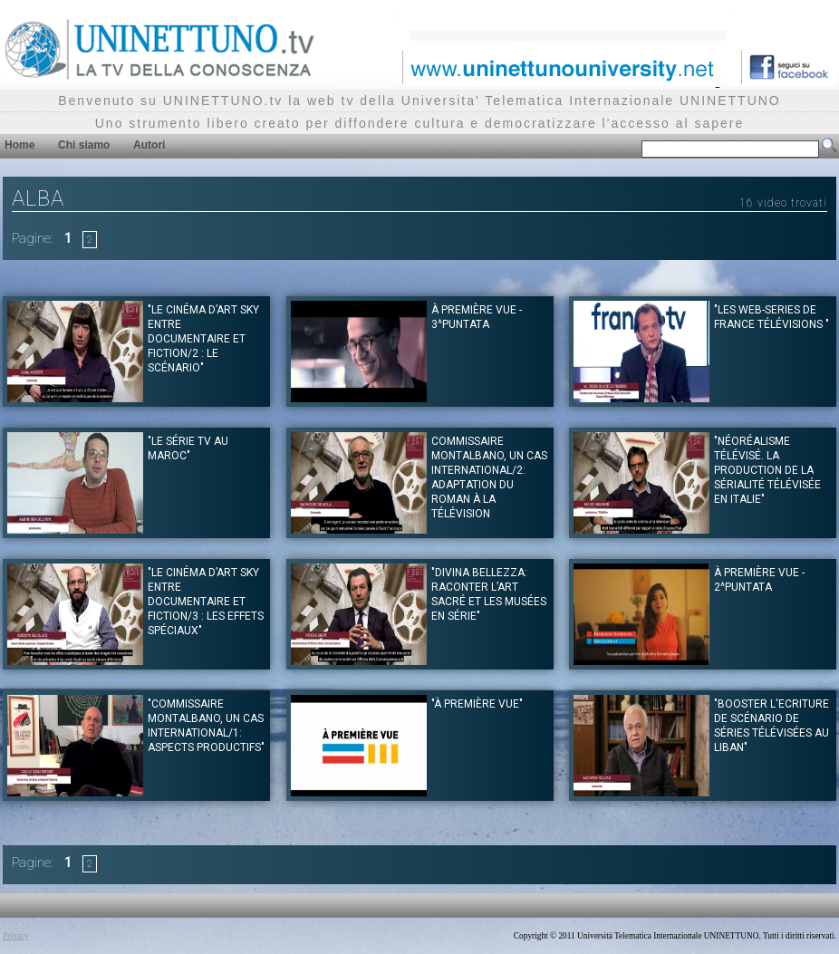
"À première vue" (477, 704)
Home (19, 145)
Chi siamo (84, 145)
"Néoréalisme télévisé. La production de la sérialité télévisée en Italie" (767, 470)
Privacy (16, 935)
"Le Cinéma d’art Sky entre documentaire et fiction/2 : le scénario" (203, 339)
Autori (149, 145)
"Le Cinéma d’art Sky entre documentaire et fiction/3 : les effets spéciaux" (206, 601)
